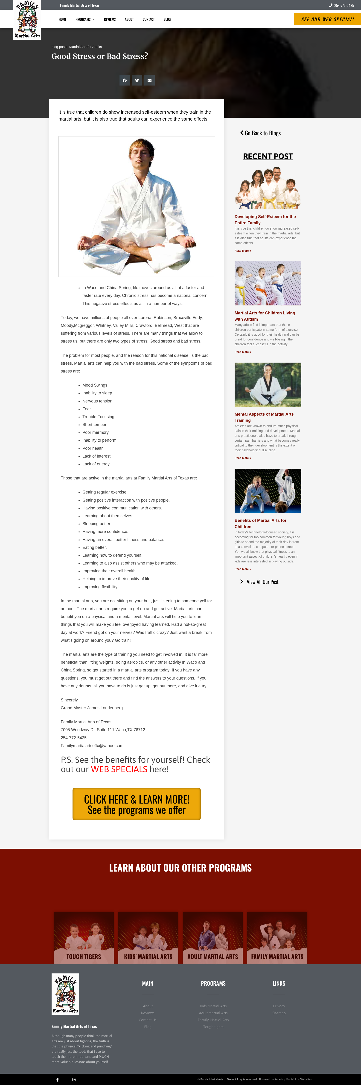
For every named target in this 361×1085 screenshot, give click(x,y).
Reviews (110, 19)
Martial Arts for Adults (85, 47)
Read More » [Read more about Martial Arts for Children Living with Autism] (243, 352)
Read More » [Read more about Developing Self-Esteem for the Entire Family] (243, 250)
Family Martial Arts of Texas (79, 5)
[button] (124, 80)
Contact (148, 19)
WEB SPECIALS (119, 769)
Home (62, 19)
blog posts (59, 47)
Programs (85, 19)
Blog (167, 19)
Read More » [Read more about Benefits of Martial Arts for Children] (243, 569)
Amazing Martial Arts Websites (293, 1079)
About (129, 19)
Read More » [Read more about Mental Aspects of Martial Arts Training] (243, 458)
